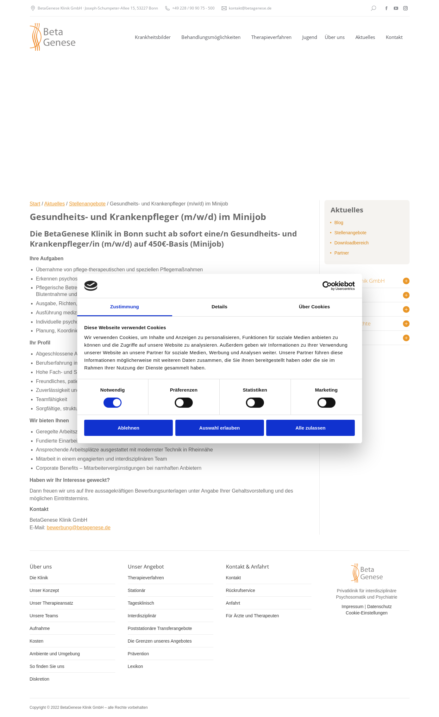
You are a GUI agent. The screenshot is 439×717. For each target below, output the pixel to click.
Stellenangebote (87, 203)
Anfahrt (233, 603)
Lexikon (135, 666)
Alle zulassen (310, 428)
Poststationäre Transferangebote (160, 628)
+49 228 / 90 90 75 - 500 (193, 8)
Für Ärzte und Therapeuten (252, 615)
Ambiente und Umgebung (55, 653)
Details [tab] (220, 306)
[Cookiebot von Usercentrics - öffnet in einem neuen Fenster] (327, 286)
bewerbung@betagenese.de (78, 527)
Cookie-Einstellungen (366, 612)
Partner (342, 252)
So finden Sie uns (47, 666)
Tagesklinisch (141, 603)
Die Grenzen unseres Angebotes (160, 641)
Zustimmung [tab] (124, 306)
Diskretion (39, 679)
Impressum (352, 606)
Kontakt (233, 577)
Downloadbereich (352, 242)
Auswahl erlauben (219, 428)
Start (35, 203)
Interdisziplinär (142, 615)
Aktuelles (54, 203)
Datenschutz (379, 606)
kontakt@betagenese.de (250, 8)
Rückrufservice (240, 590)
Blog (339, 222)
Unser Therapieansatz (51, 603)
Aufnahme (40, 628)
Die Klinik (39, 577)
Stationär (137, 590)
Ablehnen (128, 428)
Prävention (138, 653)
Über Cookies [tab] (314, 306)
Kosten (37, 641)
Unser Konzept (44, 590)
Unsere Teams (44, 615)
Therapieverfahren (146, 577)
